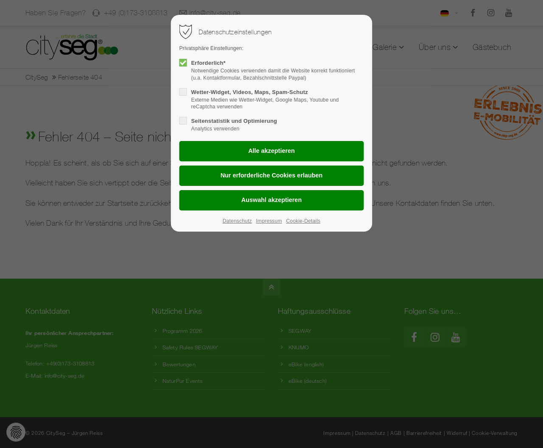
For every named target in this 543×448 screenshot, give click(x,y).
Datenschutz (237, 221)
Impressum (269, 221)
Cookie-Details (303, 221)
